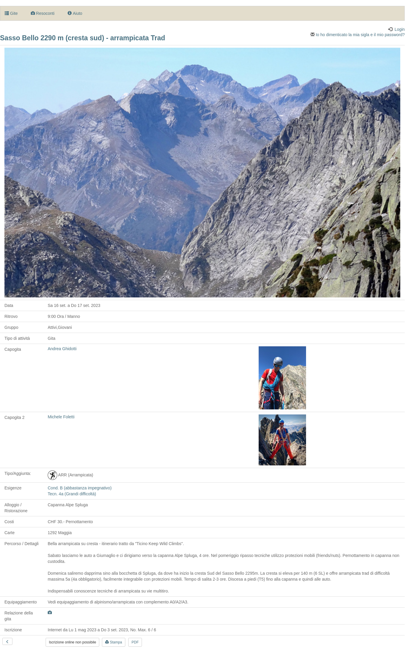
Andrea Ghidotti (62, 348)
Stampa (113, 642)
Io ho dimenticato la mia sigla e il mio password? (357, 34)
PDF (135, 642)
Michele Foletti (61, 416)
